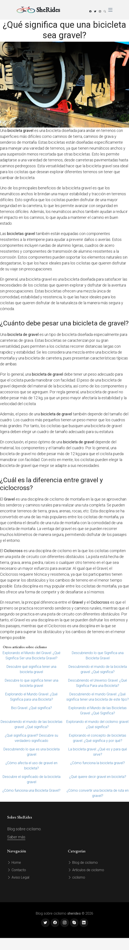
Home (14, 862)
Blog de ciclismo (83, 862)
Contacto (16, 870)
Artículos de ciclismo (86, 870)
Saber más (16, 837)
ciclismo (76, 877)
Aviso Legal (18, 877)
